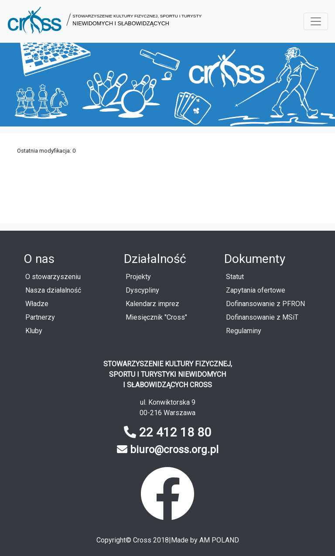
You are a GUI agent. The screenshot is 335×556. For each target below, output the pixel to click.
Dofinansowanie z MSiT (262, 317)
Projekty (138, 277)
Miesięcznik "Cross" (156, 317)
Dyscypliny (142, 290)
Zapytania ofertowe (255, 290)
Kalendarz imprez (152, 304)
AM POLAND (219, 540)
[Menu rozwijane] (316, 21)
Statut (235, 277)
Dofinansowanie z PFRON (265, 304)
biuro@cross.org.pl (174, 449)
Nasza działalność (53, 290)
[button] (104, 21)
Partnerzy (40, 317)
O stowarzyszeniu (53, 277)
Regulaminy (243, 331)
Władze (36, 304)
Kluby (33, 331)
